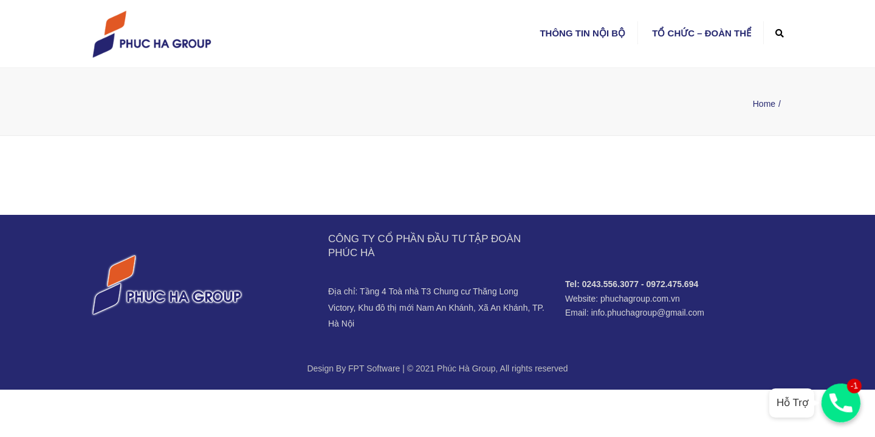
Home (764, 104)
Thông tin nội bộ (582, 33)
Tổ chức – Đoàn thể (701, 33)
